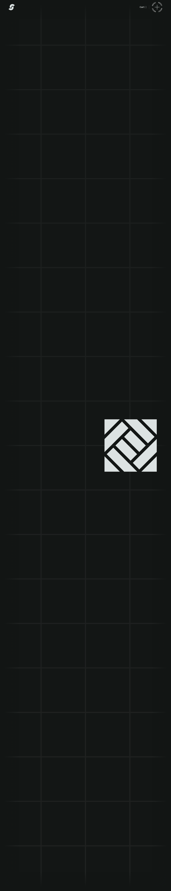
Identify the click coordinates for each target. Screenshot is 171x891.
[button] (143, 7)
